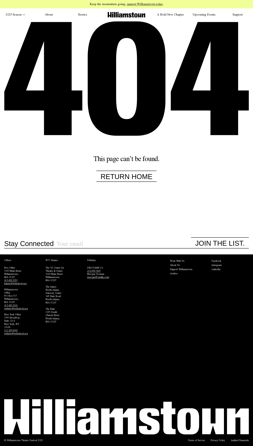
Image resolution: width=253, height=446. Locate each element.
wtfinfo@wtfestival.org (16, 308)
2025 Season (15, 14)
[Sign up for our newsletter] (124, 243)
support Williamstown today (145, 4)
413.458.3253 (10, 280)
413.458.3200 (11, 305)
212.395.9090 (11, 330)
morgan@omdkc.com (98, 277)
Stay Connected (29, 243)
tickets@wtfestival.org (15, 283)
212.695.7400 (93, 270)
